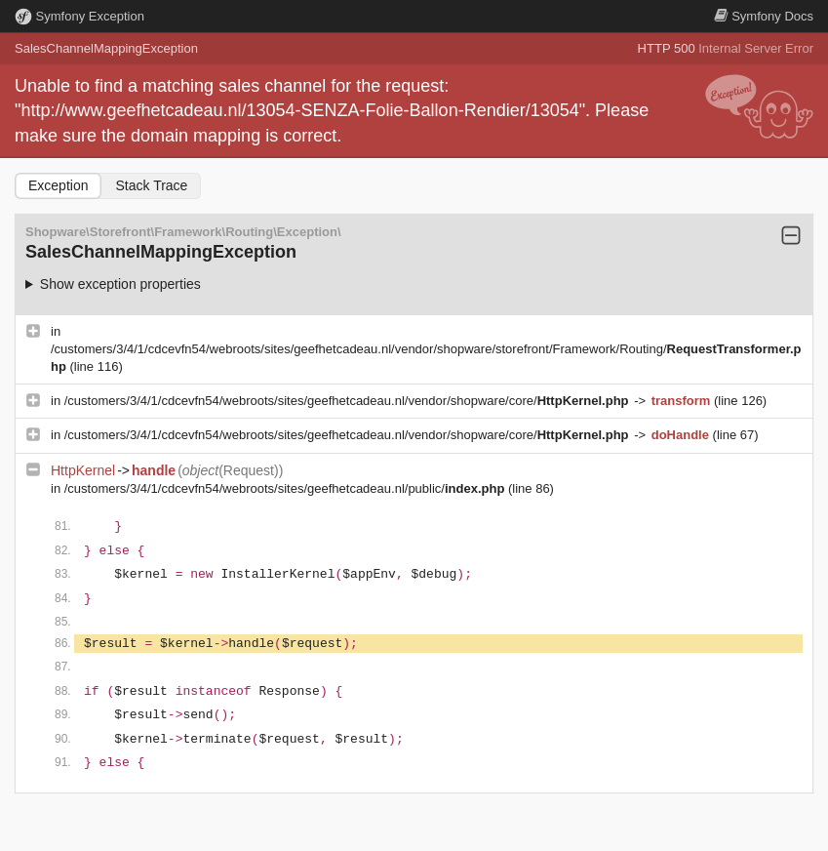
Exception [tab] (58, 185)
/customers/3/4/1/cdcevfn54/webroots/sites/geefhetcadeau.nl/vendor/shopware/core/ (348, 400)
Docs (763, 16)
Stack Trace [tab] (151, 185)
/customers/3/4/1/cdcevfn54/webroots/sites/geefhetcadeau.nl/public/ (286, 488)
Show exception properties (120, 284)
